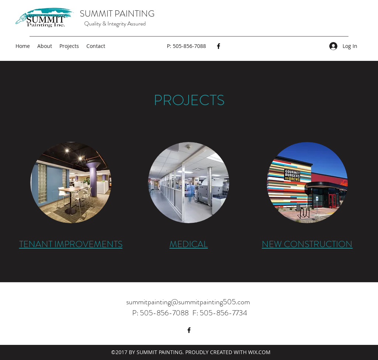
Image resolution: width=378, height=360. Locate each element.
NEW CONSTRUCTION (307, 244)
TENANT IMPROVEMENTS (71, 244)
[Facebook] (218, 46)
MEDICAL (188, 244)
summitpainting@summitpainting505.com (188, 302)
